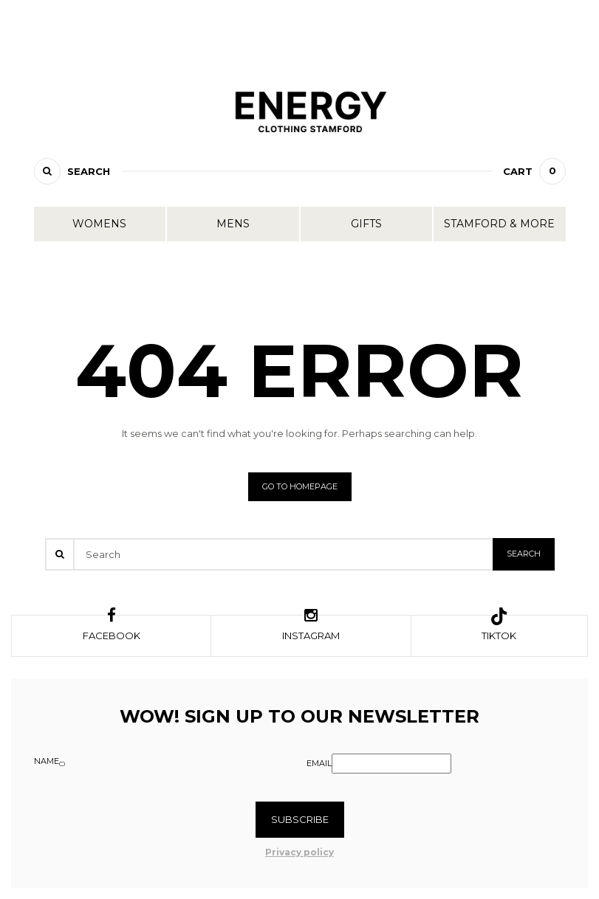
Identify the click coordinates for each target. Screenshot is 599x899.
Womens (99, 223)
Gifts (366, 223)
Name (46, 761)
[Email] (391, 764)
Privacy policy (299, 852)
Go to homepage (300, 486)
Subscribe (300, 819)
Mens (233, 223)
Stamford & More (499, 223)
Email (319, 763)
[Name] (62, 764)
